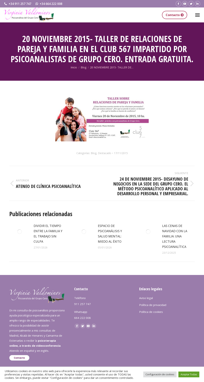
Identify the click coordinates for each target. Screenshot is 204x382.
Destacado (104, 153)
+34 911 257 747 (17, 4)
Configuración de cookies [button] (160, 374)
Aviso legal (146, 298)
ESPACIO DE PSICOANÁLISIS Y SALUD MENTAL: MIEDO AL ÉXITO (110, 234)
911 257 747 (82, 304)
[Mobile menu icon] (197, 15)
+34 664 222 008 (48, 4)
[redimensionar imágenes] (19, 231)
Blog (93, 153)
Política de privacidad (152, 305)
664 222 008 (82, 318)
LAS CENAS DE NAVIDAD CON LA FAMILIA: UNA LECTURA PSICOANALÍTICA (174, 236)
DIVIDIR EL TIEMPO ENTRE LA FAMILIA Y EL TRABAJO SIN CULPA (48, 234)
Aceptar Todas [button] (189, 374)
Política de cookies (151, 312)
